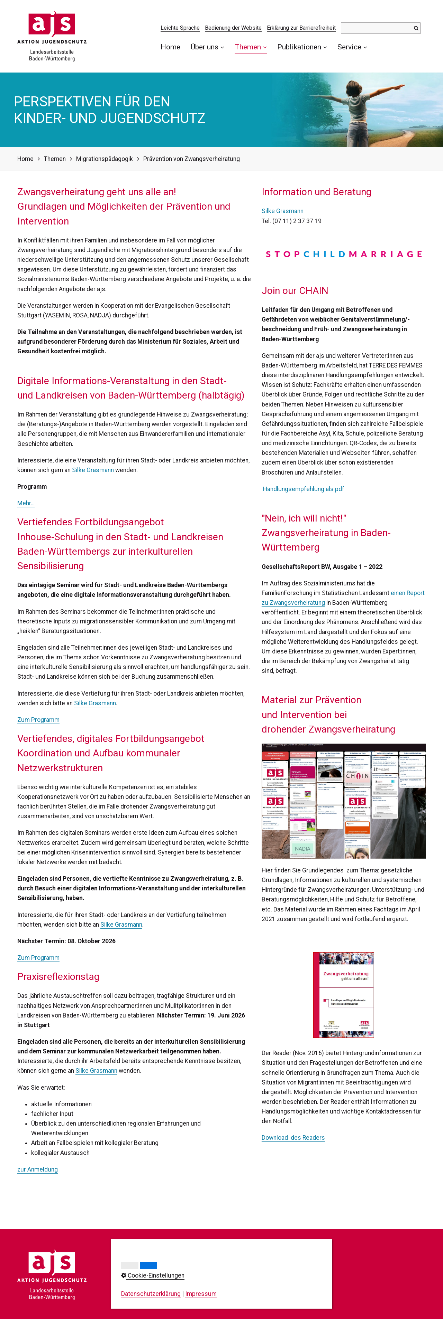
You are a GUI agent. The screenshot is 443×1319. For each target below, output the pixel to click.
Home (170, 46)
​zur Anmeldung (37, 1169)
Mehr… (26, 503)
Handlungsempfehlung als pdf (303, 489)
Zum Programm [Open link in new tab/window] (38, 957)
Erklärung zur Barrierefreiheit (301, 28)
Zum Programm (38, 719)
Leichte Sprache (180, 28)
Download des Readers (293, 1137)
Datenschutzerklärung (151, 1293)
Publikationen (302, 46)
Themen (251, 46)
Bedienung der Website (233, 28)
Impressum (201, 1293)
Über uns (207, 46)
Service (352, 46)
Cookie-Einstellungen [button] (152, 1275)
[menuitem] (173, 47)
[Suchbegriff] (381, 28)
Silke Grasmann (93, 470)
